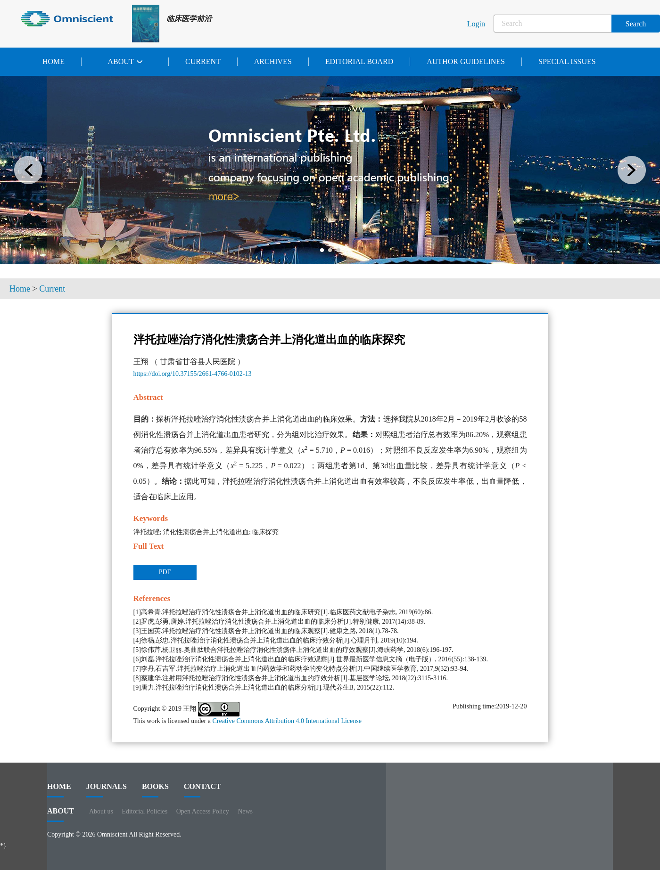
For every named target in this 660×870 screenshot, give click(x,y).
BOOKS (155, 789)
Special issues (567, 61)
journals (106, 789)
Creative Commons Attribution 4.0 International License (287, 720)
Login (476, 24)
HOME (59, 789)
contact (202, 789)
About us (101, 811)
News (245, 811)
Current (203, 61)
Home (53, 61)
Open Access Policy (202, 811)
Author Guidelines (466, 61)
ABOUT (60, 814)
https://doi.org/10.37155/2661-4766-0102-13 (192, 373)
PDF (165, 572)
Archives (273, 61)
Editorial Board (359, 61)
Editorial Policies (144, 811)
